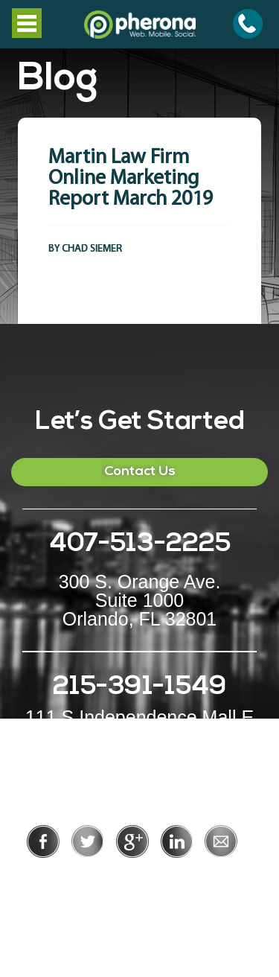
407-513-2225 (140, 545)
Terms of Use (191, 878)
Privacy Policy (91, 878)
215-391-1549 (140, 688)
